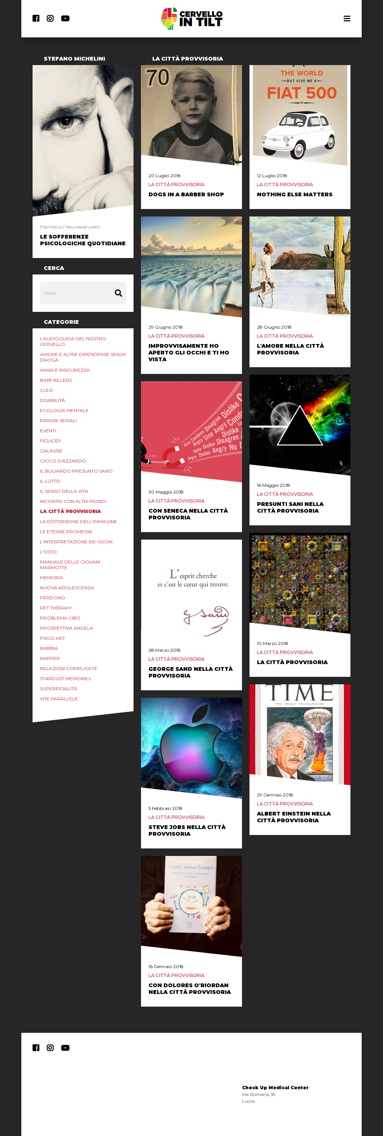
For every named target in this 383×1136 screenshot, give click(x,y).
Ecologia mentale (64, 410)
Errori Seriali (58, 420)
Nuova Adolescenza (67, 587)
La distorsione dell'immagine (78, 521)
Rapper (50, 658)
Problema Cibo (60, 618)
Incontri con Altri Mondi (73, 501)
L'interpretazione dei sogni (76, 541)
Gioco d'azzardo (63, 461)
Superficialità (58, 688)
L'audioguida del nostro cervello (73, 341)
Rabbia (49, 648)
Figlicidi (50, 440)
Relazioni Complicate (68, 668)
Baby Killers (56, 380)
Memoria (51, 577)
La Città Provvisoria (70, 511)
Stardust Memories (65, 678)
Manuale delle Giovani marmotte (70, 564)
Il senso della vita (64, 491)
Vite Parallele (59, 698)
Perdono (52, 598)
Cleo (46, 390)
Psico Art (52, 638)
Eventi (48, 430)
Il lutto (50, 481)
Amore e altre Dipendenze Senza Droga (83, 357)
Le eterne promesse (66, 531)
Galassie (51, 451)
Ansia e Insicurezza (65, 370)
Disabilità (52, 400)
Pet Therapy (56, 608)
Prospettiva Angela (66, 628)
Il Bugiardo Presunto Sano (76, 471)
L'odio (48, 552)
